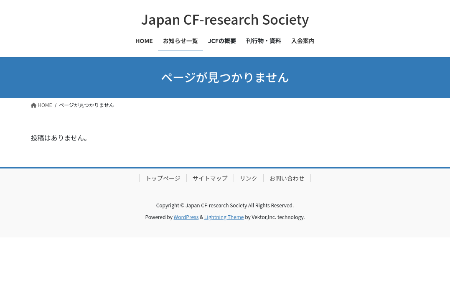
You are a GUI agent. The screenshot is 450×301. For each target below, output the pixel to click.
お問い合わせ (287, 178)
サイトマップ (210, 178)
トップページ (163, 178)
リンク (248, 178)
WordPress (186, 216)
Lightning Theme (224, 216)
